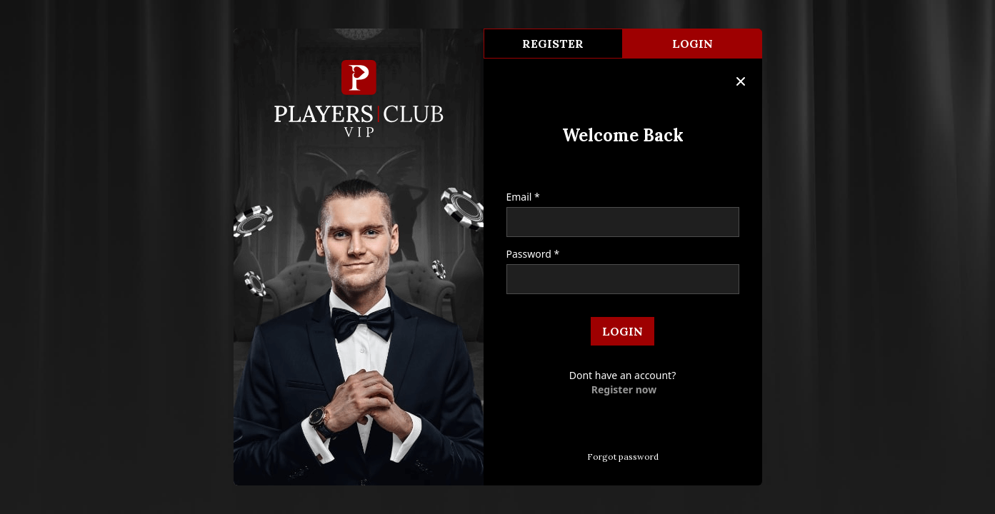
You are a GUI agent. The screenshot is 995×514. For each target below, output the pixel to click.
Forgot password (623, 456)
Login (692, 43)
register (553, 43)
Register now (624, 389)
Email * (523, 196)
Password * (533, 254)
